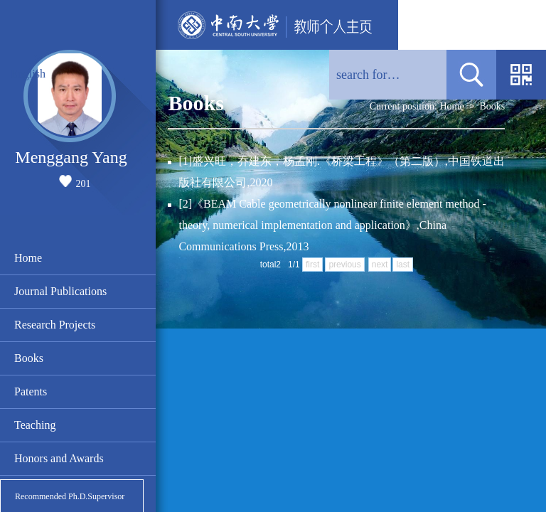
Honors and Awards (59, 458)
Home (28, 258)
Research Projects (54, 325)
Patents (30, 391)
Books (28, 358)
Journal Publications (60, 291)
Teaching (34, 425)
